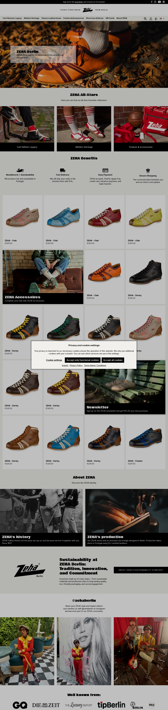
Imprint (65, 365)
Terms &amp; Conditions (95, 365)
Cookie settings (54, 360)
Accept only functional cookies (83, 360)
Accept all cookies (112, 360)
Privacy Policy (76, 365)
